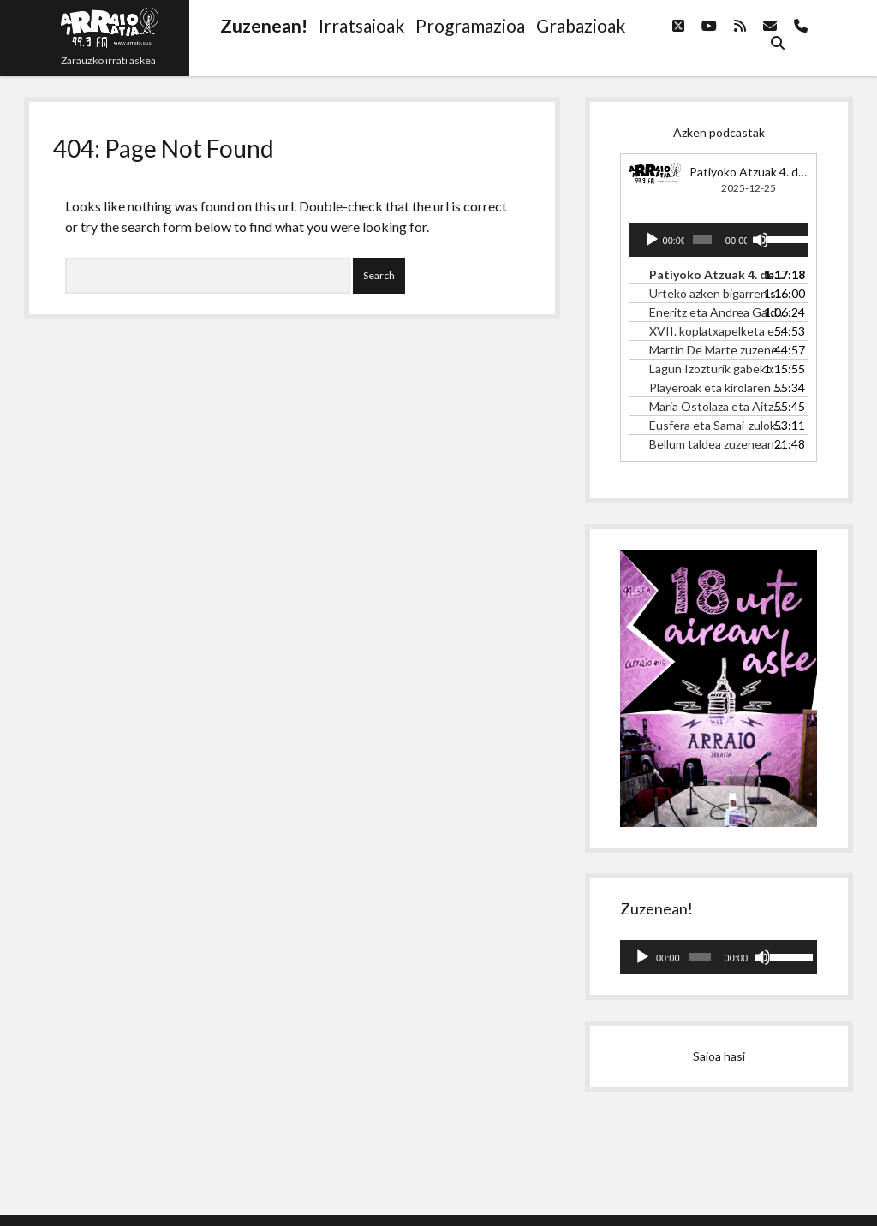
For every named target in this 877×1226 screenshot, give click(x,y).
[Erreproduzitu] (651, 239)
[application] (718, 240)
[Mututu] (760, 239)
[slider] (702, 239)
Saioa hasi (719, 1056)
